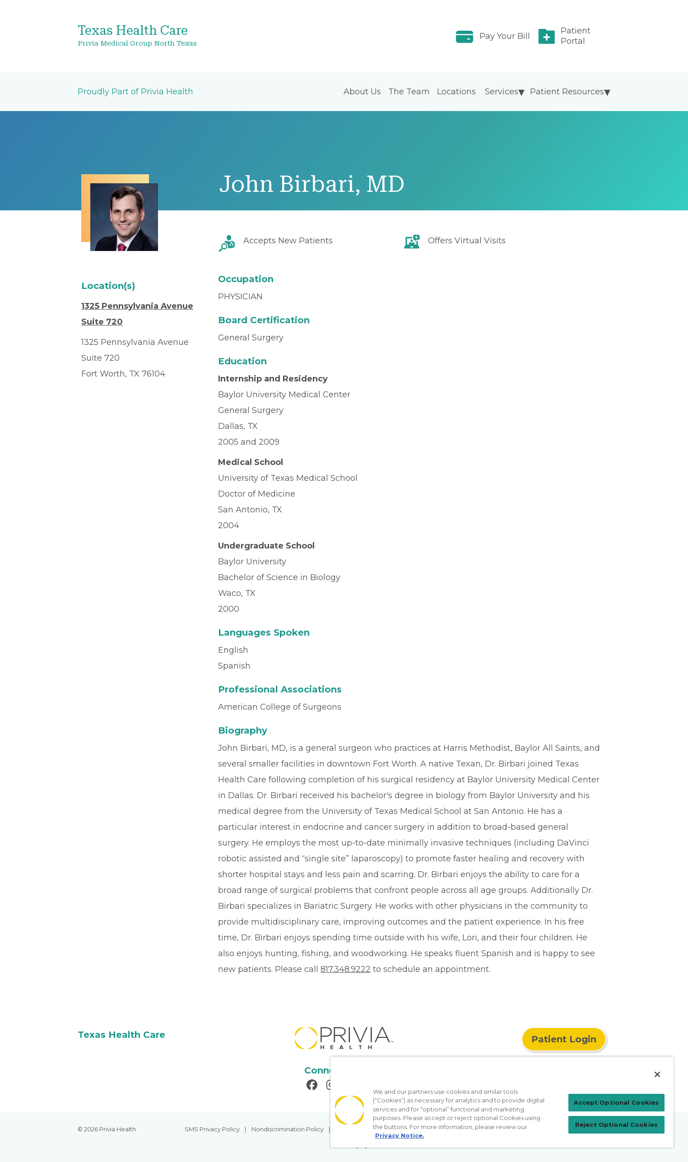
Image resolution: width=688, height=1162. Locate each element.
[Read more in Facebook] (313, 1086)
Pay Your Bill (504, 36)
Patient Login (563, 1039)
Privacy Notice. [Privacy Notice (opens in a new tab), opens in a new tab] (399, 1135)
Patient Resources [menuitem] (567, 92)
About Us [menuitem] (362, 92)
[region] (502, 1102)
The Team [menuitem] (409, 92)
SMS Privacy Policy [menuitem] (212, 1129)
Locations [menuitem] (456, 92)
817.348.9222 (346, 969)
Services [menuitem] (501, 92)
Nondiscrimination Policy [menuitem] (287, 1129)
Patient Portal (575, 36)
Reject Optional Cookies (616, 1124)
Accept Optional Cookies (616, 1102)
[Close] (657, 1074)
